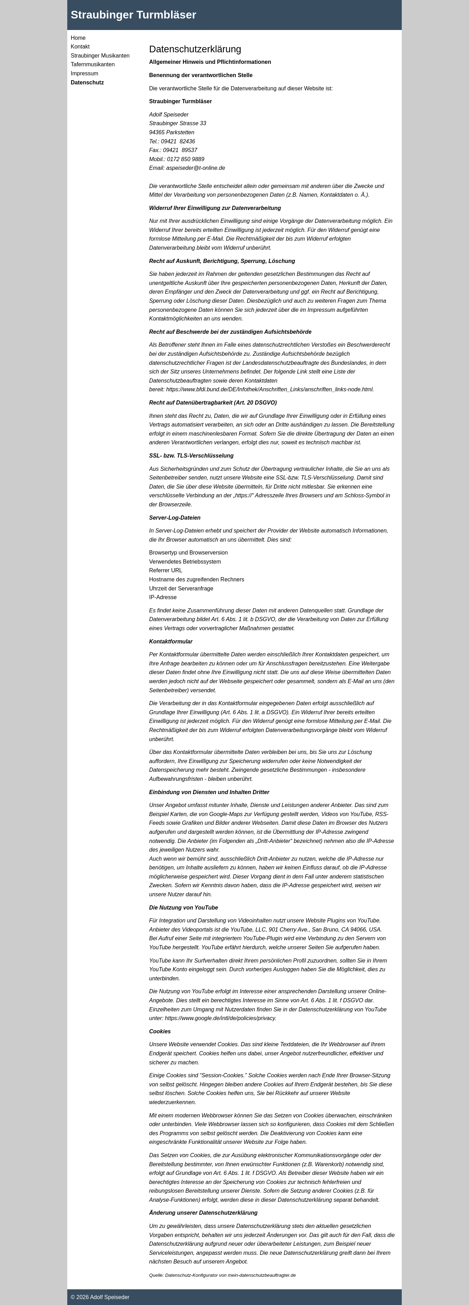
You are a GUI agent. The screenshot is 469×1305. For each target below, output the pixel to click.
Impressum (84, 73)
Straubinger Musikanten (100, 56)
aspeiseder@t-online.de (195, 168)
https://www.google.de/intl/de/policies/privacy (220, 1018)
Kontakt (80, 47)
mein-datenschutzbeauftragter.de (262, 1275)
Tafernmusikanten (93, 64)
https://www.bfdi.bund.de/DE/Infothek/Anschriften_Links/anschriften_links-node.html (269, 389)
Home (78, 38)
